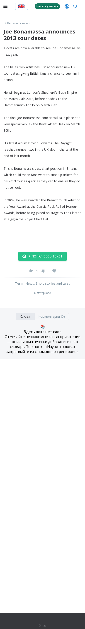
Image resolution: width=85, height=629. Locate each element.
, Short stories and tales (52, 283)
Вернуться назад (17, 23)
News (29, 283)
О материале (42, 293)
